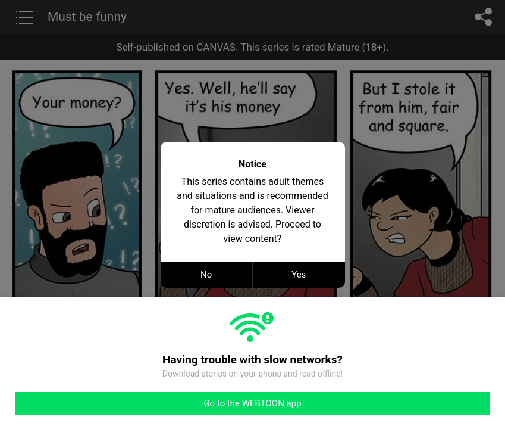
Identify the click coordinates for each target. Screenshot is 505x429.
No (206, 274)
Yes (298, 274)
